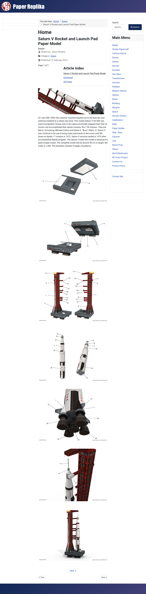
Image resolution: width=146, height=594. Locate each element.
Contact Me (117, 176)
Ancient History (119, 116)
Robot (115, 99)
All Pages (67, 82)
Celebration (117, 120)
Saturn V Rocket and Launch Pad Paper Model (84, 73)
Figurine (116, 136)
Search (115, 22)
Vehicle (115, 95)
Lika (114, 141)
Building (116, 103)
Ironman (116, 82)
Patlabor (116, 86)
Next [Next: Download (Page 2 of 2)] (73, 571)
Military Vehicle (119, 91)
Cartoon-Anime (119, 53)
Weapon (116, 107)
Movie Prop (117, 145)
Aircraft (115, 66)
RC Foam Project (120, 157)
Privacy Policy (118, 166)
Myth (114, 124)
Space (53, 56)
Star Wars (116, 74)
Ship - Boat (117, 132)
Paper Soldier (118, 128)
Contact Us (117, 161)
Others (115, 149)
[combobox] (120, 27)
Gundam (116, 70)
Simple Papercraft (120, 49)
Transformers (118, 78)
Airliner (115, 61)
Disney (115, 57)
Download (68, 77)
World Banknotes (120, 153)
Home (115, 45)
